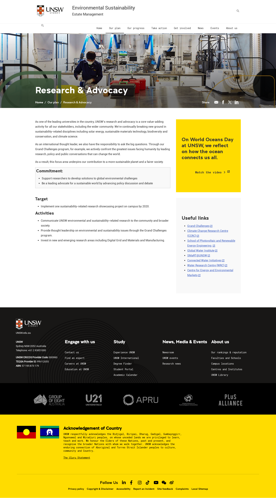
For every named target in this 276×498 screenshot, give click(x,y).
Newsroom (168, 352)
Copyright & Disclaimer (100, 488)
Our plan (53, 102)
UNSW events (170, 358)
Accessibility (123, 488)
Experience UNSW (124, 352)
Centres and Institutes (226, 369)
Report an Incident (143, 488)
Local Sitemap (200, 488)
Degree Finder (123, 363)
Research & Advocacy (77, 102)
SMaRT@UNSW (197, 255)
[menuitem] (41, 28)
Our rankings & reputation (228, 352)
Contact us (72, 352)
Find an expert (74, 358)
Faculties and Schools (226, 358)
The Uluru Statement (76, 457)
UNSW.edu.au (28, 326)
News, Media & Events (184, 342)
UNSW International (126, 358)
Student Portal (123, 369)
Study (119, 342)
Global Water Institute (200, 250)
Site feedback (165, 488)
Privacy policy (76, 488)
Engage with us (80, 342)
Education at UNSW (77, 369)
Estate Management (87, 14)
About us (220, 342)
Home (39, 102)
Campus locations (222, 363)
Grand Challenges (198, 226)
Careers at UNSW (75, 363)
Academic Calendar (125, 375)
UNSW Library (219, 375)
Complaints (182, 488)
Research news (171, 363)
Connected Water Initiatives (204, 260)
